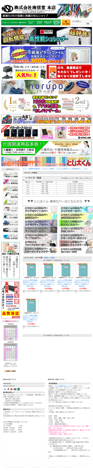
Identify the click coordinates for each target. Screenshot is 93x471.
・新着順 (52, 257)
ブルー (86, 168)
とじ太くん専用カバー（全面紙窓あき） (69, 168)
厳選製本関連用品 (34, 168)
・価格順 (46, 257)
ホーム (25, 168)
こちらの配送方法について (62, 386)
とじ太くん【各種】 (48, 168)
